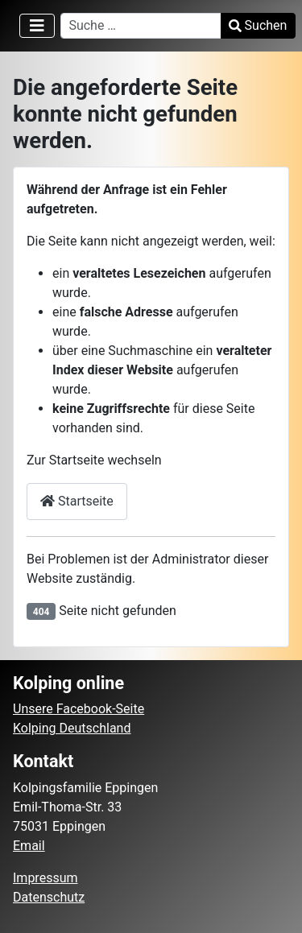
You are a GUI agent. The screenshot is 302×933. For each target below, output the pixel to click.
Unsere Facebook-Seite (78, 708)
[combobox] (140, 26)
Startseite (77, 501)
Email (29, 845)
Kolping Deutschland (71, 728)
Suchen (258, 25)
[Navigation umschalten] (37, 26)
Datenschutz (49, 897)
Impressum (45, 878)
